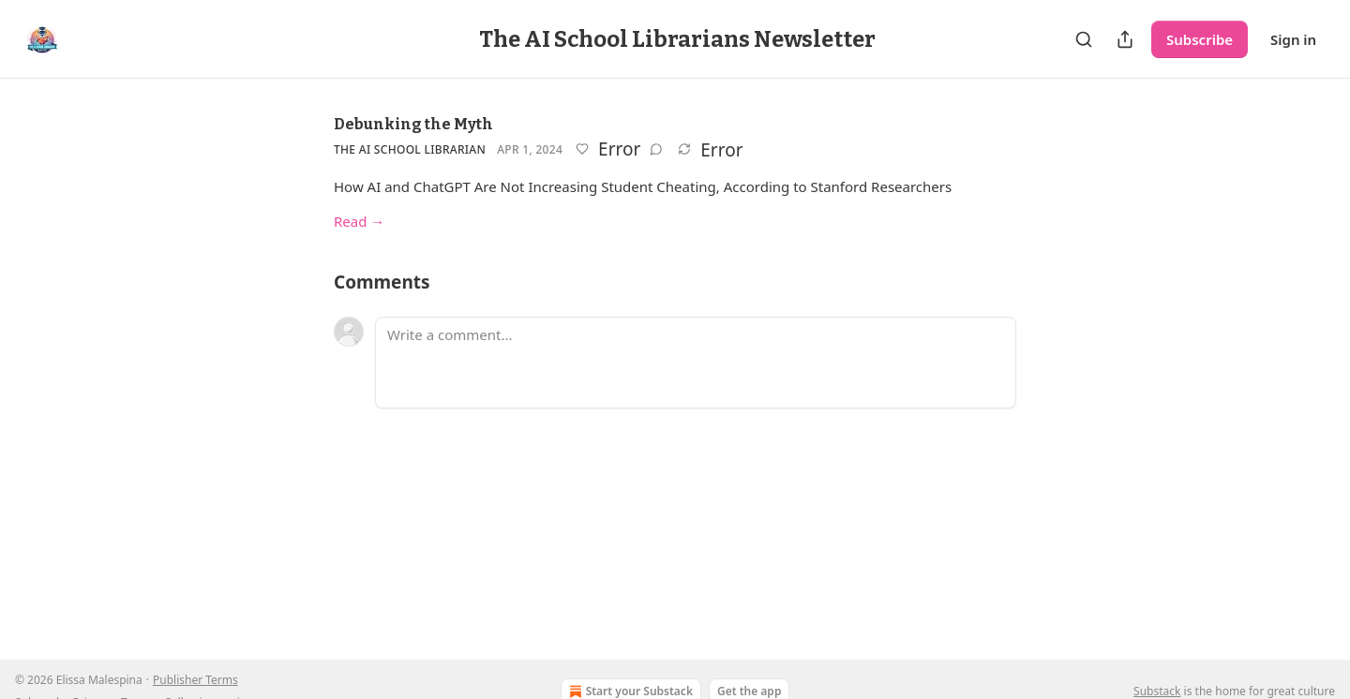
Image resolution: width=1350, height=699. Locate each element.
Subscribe (1199, 39)
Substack (1156, 691)
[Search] (1083, 39)
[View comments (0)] (656, 149)
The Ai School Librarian (410, 149)
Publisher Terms (195, 680)
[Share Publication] (1125, 39)
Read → (359, 221)
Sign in (1293, 39)
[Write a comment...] (695, 363)
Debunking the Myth (413, 124)
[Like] (582, 149)
